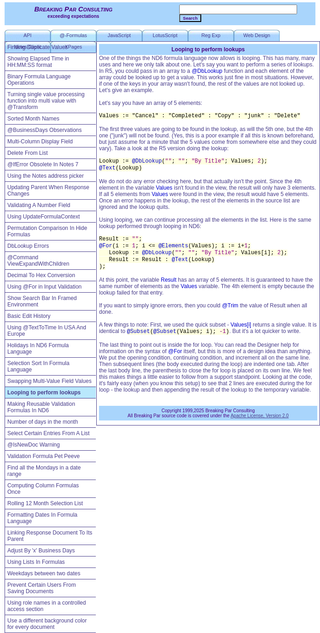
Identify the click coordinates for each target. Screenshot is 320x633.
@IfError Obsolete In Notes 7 (42, 164)
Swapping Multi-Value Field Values (49, 381)
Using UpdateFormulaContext (43, 216)
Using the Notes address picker (45, 176)
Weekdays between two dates (43, 573)
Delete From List (27, 153)
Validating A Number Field (38, 205)
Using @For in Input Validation (44, 287)
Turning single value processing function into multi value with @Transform (45, 100)
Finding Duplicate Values (37, 47)
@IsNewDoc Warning (33, 445)
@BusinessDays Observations (44, 130)
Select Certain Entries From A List (48, 433)
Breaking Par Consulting (73, 9)
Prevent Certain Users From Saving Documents (41, 588)
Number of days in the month (42, 422)
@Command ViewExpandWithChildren (38, 260)
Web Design (256, 35)
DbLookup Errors (28, 246)
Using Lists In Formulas (36, 562)
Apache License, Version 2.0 (260, 415)
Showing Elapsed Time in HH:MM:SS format (38, 61)
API (27, 35)
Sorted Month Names (33, 118)
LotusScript (165, 35)
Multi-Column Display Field (40, 141)
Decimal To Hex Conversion (41, 275)
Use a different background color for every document (47, 623)
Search (190, 18)
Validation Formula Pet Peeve (43, 456)
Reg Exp (210, 35)
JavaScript (119, 35)
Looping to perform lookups (44, 392)
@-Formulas (73, 35)
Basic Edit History (28, 316)
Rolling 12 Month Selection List (45, 503)
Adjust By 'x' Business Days (41, 550)
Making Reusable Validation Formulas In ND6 (41, 407)
